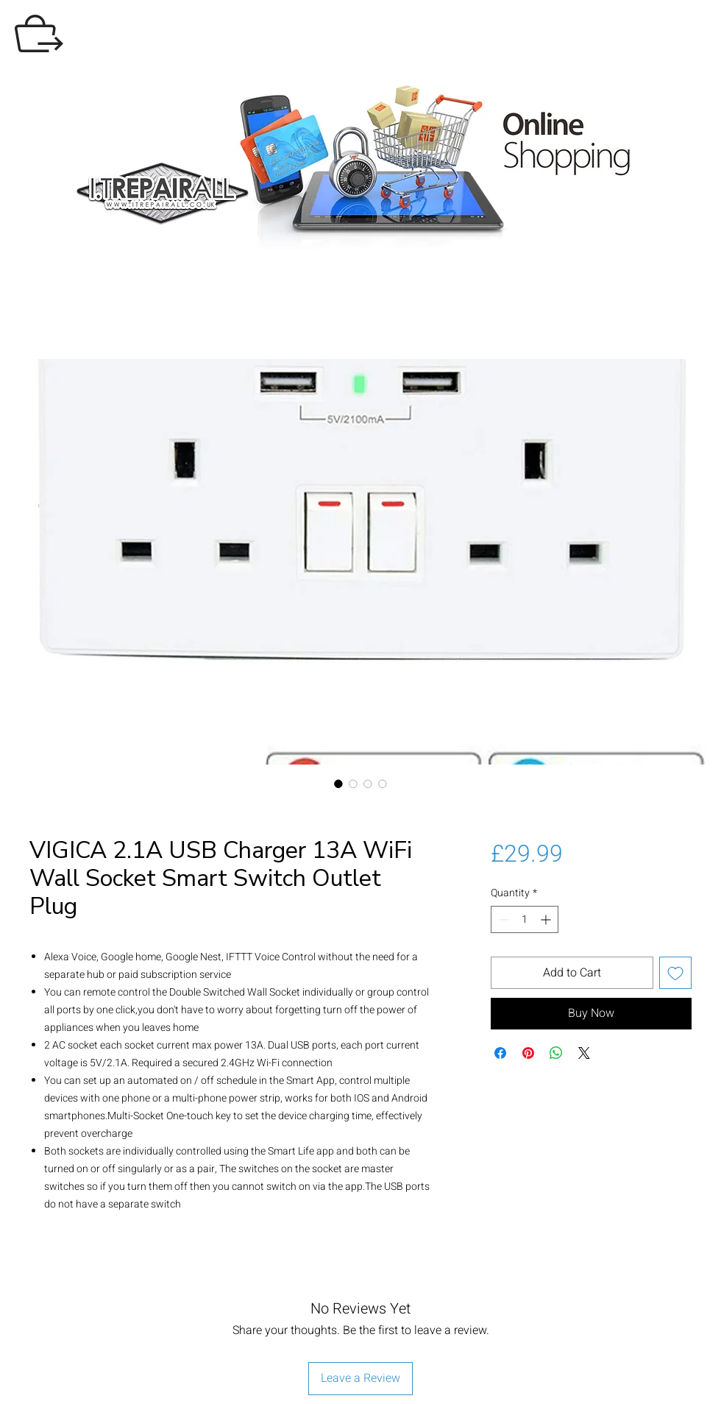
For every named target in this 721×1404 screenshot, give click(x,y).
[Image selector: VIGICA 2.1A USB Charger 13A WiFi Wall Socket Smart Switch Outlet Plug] (338, 783)
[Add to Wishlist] (675, 973)
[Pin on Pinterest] (528, 1053)
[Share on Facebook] (500, 1053)
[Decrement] (502, 919)
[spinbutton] (524, 919)
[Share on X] (584, 1053)
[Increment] (547, 919)
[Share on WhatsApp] (556, 1053)
